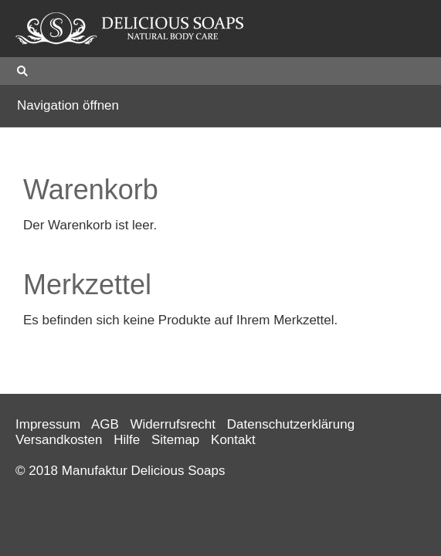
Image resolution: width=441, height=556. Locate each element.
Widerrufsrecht (173, 424)
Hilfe (127, 439)
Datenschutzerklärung (290, 424)
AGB (105, 424)
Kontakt (233, 439)
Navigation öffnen (68, 105)
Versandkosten (58, 439)
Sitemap (175, 439)
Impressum (47, 424)
